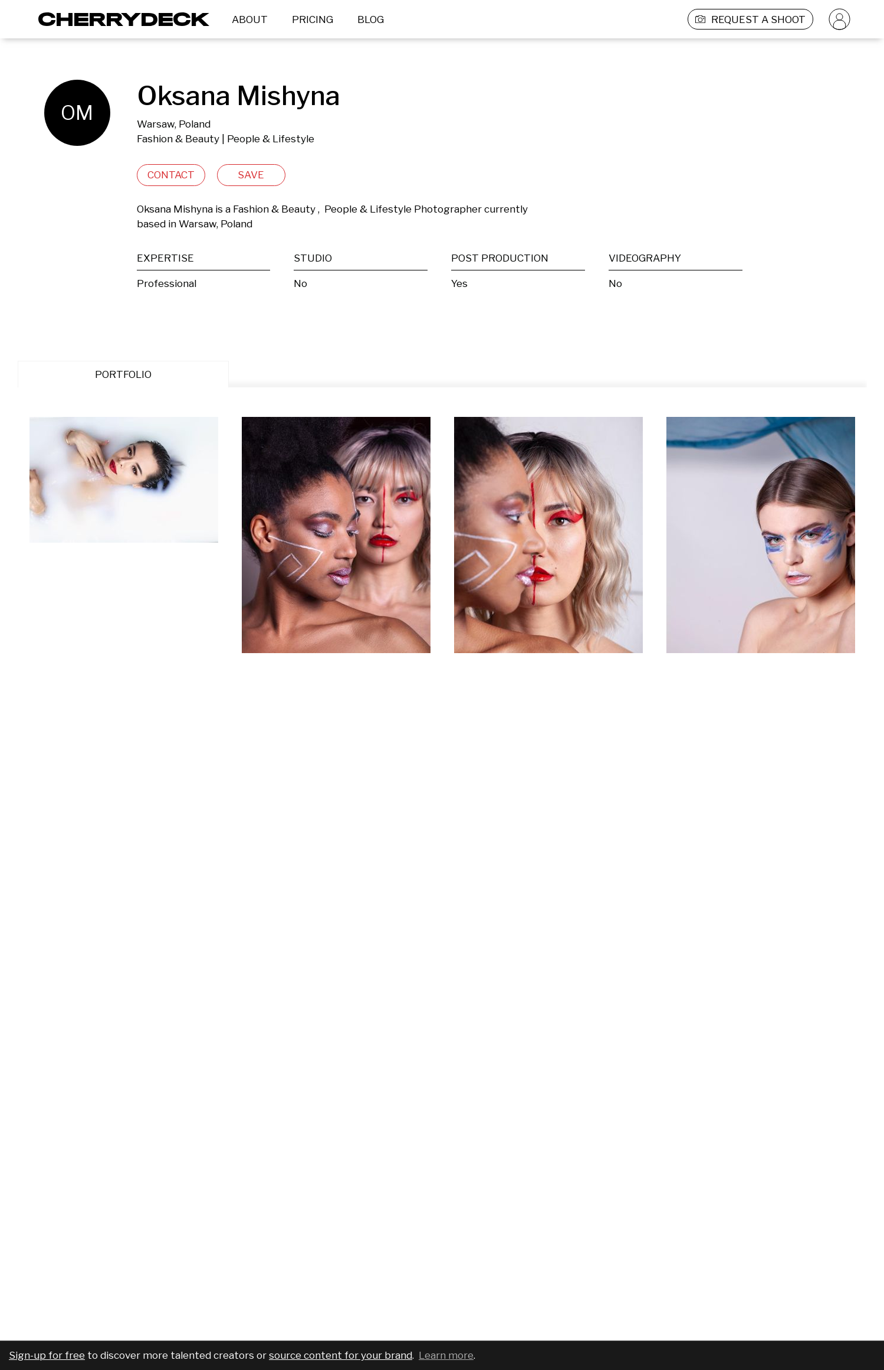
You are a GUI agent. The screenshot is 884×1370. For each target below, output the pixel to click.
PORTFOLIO (123, 374)
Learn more (446, 1355)
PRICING (312, 19)
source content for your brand (340, 1355)
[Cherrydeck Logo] (119, 19)
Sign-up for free (47, 1355)
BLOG (370, 19)
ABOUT (250, 19)
